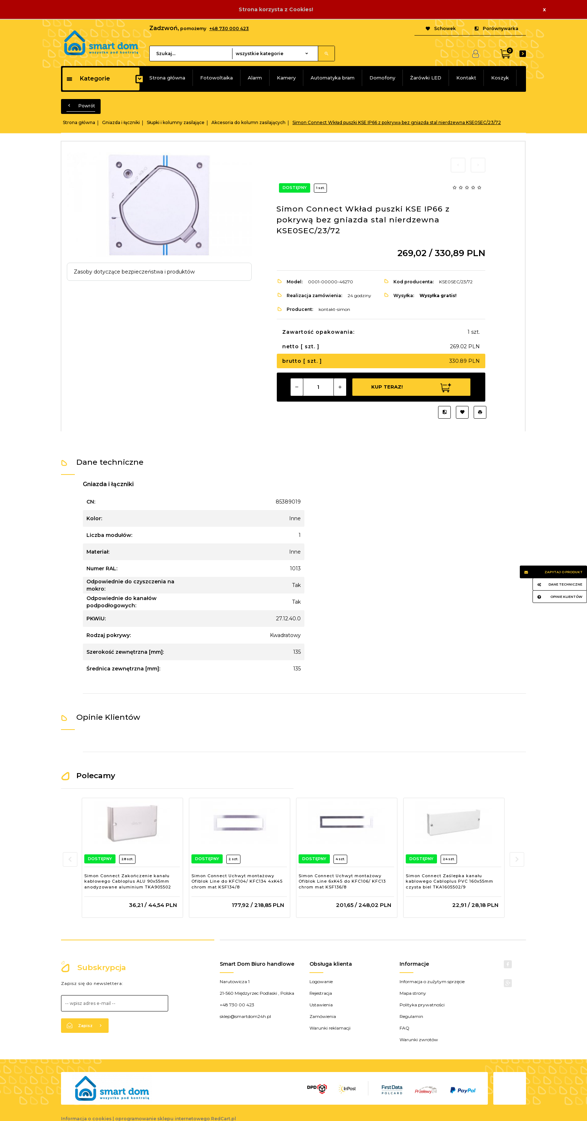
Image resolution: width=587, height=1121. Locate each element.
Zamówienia (322, 1016)
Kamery (286, 78)
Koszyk (500, 78)
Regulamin (411, 1016)
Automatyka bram (333, 78)
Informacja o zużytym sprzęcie (432, 981)
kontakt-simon (334, 309)
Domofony (382, 78)
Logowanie (321, 981)
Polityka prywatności (422, 1004)
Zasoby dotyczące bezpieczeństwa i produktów (134, 271)
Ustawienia (321, 1004)
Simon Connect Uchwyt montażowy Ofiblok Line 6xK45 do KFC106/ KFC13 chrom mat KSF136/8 (342, 881)
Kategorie (88, 78)
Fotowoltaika (216, 78)
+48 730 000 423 (229, 28)
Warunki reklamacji (330, 1028)
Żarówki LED (425, 78)
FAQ (404, 1028)
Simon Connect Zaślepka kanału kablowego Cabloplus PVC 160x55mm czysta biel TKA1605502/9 (449, 881)
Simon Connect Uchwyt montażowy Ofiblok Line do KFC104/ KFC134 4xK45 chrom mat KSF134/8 (237, 881)
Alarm (255, 78)
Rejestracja (320, 993)
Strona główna (167, 78)
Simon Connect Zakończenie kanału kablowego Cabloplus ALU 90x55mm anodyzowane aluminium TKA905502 (127, 881)
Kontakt (466, 78)
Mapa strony (413, 993)
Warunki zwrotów (419, 1039)
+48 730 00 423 (237, 1004)
